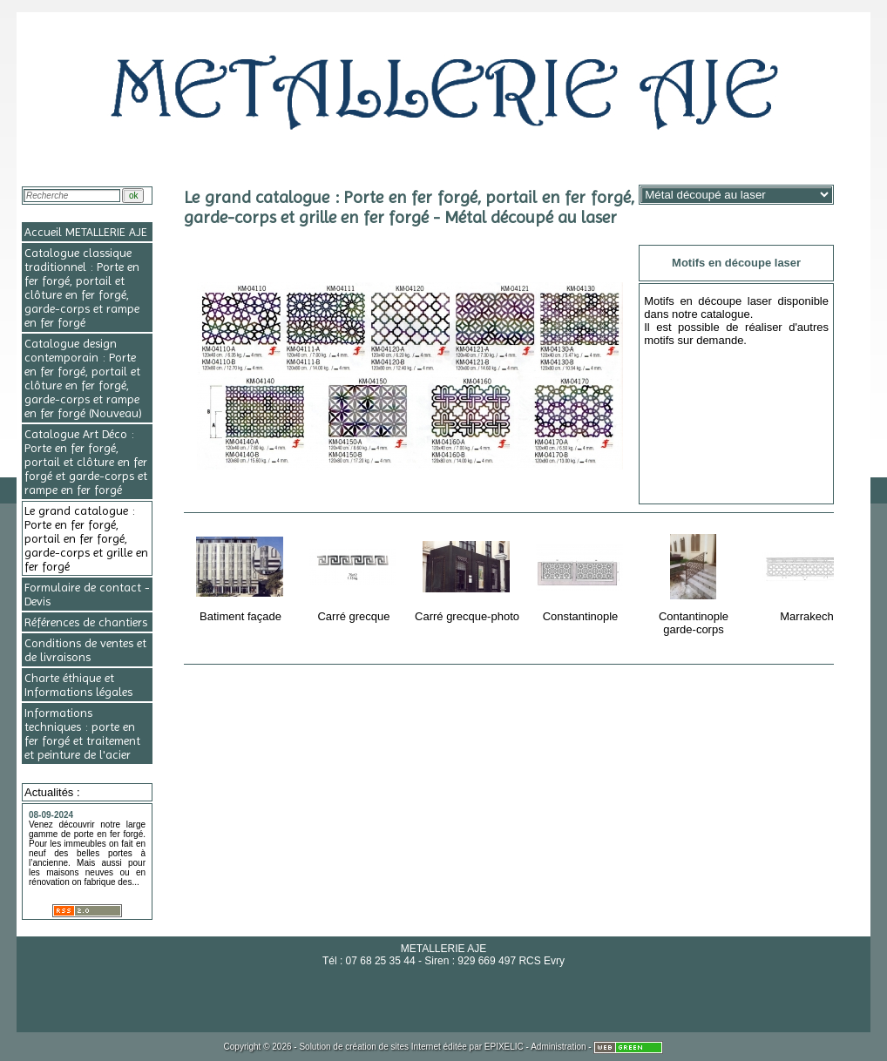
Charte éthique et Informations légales (78, 685)
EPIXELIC (504, 1046)
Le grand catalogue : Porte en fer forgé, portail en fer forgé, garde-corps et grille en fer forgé (86, 538)
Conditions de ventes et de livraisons (85, 650)
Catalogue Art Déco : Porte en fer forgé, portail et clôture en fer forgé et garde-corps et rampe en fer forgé (85, 462)
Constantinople (582, 575)
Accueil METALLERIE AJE (85, 232)
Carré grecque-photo (467, 575)
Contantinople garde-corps (695, 581)
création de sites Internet (393, 1046)
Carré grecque (355, 575)
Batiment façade (242, 575)
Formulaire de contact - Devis (87, 594)
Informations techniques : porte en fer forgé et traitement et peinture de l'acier (82, 733)
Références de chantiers (85, 622)
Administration (558, 1046)
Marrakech (808, 575)
